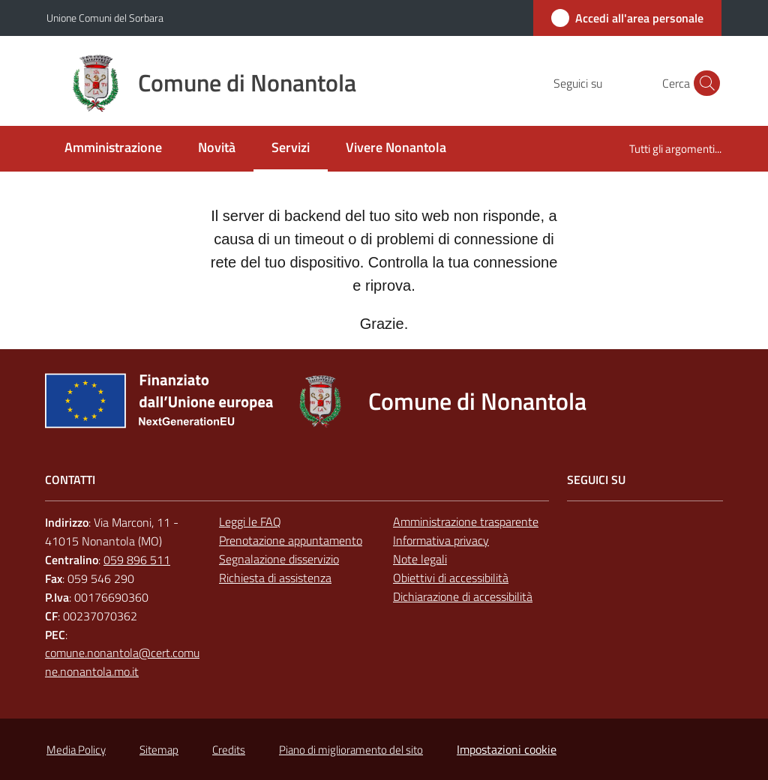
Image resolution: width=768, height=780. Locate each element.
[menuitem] (113, 149)
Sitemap (159, 749)
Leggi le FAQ (250, 521)
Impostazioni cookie (506, 749)
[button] (704, 83)
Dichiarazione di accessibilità (462, 596)
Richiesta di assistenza (275, 578)
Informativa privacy (441, 540)
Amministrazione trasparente (465, 521)
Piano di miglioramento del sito (351, 749)
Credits (228, 749)
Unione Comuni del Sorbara (105, 17)
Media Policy (76, 749)
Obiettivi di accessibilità (450, 578)
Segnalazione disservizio (279, 559)
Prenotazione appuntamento (290, 540)
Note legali (420, 559)
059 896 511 (137, 560)
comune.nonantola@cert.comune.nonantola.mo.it (122, 662)
